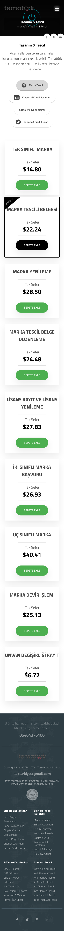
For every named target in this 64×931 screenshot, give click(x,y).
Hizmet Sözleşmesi (14, 848)
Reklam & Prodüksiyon (32, 121)
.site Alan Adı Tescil (44, 895)
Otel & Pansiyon (43, 829)
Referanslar (10, 821)
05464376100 (32, 735)
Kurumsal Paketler (44, 833)
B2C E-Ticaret (11, 869)
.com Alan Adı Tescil (45, 869)
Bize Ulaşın (10, 817)
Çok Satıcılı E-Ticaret (15, 891)
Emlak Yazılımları (43, 824)
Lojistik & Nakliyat (43, 849)
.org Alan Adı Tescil (44, 877)
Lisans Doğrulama (14, 839)
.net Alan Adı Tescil (44, 873)
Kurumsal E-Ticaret (14, 895)
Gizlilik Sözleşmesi (14, 843)
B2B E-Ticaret (11, 873)
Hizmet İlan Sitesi (13, 899)
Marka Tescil (32, 84)
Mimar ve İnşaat (42, 820)
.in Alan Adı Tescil (43, 882)
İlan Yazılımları (11, 886)
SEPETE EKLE (32, 192)
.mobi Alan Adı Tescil (45, 899)
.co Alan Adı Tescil (44, 886)
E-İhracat (9, 882)
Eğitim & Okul (41, 838)
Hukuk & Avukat (42, 854)
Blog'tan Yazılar (12, 830)
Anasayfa (22, 26)
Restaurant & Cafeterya (41, 843)
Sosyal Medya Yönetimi (32, 109)
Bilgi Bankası (11, 834)
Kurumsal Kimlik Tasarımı (32, 97)
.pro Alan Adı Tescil (44, 891)
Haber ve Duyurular (14, 826)
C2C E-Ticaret (11, 877)
